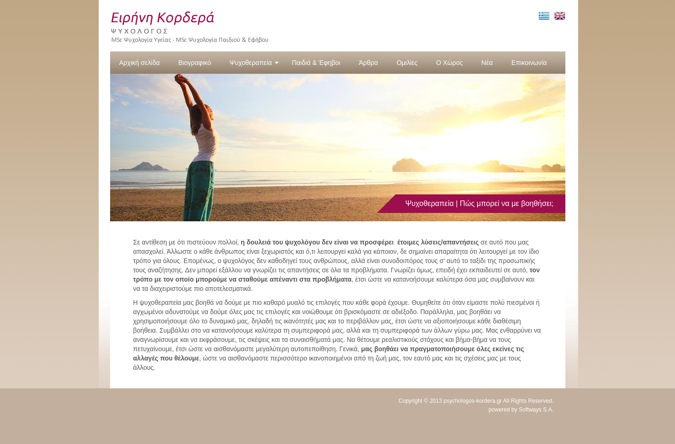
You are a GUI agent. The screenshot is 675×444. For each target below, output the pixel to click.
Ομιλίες (407, 62)
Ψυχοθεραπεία (254, 62)
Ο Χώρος (449, 62)
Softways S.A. (536, 409)
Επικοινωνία (529, 62)
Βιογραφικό (194, 62)
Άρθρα (368, 62)
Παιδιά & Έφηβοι (316, 62)
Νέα (486, 62)
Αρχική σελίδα (139, 62)
